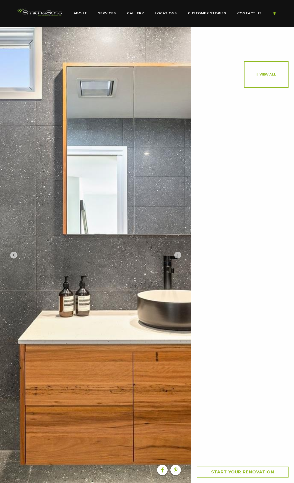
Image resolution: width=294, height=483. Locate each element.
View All (268, 74)
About (80, 13)
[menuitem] (40, 13)
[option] (95, 255)
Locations (166, 13)
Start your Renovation (242, 472)
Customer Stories (207, 13)
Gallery (135, 13)
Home (40, 12)
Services (107, 13)
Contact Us (249, 13)
